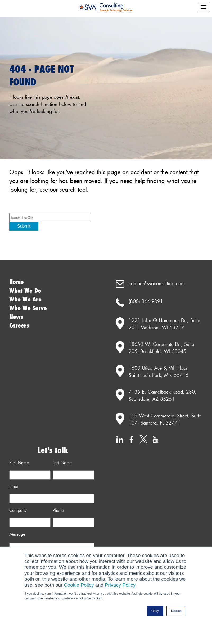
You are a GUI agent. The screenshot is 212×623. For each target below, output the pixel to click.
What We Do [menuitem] (25, 291)
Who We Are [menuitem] (25, 299)
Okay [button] (155, 611)
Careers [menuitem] (19, 326)
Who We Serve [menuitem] (28, 308)
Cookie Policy (79, 585)
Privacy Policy (120, 585)
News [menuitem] (16, 317)
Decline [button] (176, 611)
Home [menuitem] (16, 282)
